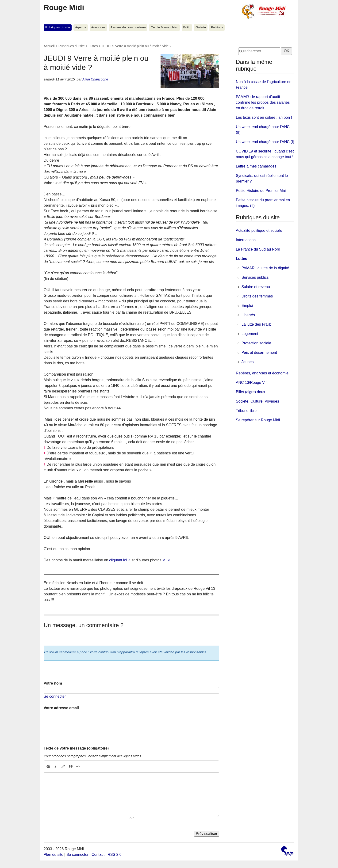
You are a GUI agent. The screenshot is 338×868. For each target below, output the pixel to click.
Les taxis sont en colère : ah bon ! (264, 117)
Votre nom (53, 683)
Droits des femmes (257, 296)
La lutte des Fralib (256, 324)
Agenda (80, 27)
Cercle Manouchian (164, 27)
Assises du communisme (128, 27)
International (246, 240)
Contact (98, 855)
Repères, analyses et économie (262, 373)
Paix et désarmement (259, 352)
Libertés (248, 315)
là (164, 560)
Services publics (255, 277)
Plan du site (53, 855)
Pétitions (217, 27)
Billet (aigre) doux (250, 392)
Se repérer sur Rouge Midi (258, 420)
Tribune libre (246, 411)
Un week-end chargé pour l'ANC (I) (265, 142)
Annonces (98, 27)
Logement (250, 334)
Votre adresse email (61, 708)
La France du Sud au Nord (258, 249)
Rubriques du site (57, 27)
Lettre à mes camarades (256, 166)
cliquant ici (118, 560)
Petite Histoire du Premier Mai (261, 191)
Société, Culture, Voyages (257, 401)
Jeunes (248, 362)
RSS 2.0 (115, 855)
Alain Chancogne (95, 79)
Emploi (247, 306)
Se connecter (55, 696)
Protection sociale (256, 343)
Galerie (201, 27)
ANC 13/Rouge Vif (251, 383)
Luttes (93, 46)
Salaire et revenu (256, 287)
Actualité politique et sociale (259, 230)
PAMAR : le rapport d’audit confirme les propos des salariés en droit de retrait (263, 102)
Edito (187, 27)
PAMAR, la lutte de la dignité (265, 268)
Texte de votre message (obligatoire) (76, 748)
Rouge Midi (64, 7)
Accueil (49, 46)
